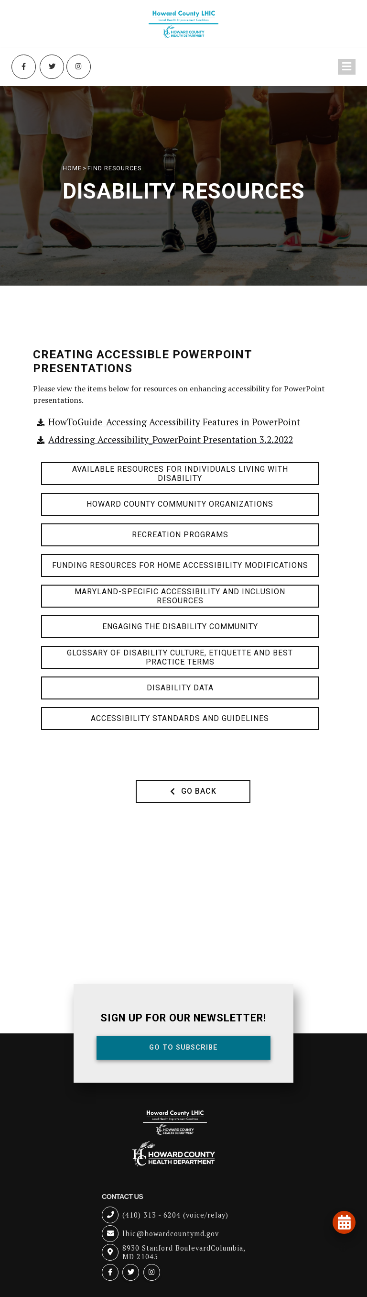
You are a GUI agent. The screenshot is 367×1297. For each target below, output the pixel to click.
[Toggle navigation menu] (347, 67)
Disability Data (180, 687)
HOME (72, 168)
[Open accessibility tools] (343, 1248)
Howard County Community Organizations (179, 504)
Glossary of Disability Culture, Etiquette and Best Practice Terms (180, 657)
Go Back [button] (193, 791)
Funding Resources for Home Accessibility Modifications (180, 565)
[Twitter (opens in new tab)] (52, 67)
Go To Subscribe (183, 1047)
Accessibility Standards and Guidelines (180, 718)
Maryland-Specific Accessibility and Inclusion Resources (180, 596)
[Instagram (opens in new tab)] (78, 67)
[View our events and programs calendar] (344, 1222)
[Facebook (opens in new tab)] (23, 67)
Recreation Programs (180, 534)
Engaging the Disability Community (180, 626)
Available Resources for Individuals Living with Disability (180, 474)
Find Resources (114, 168)
